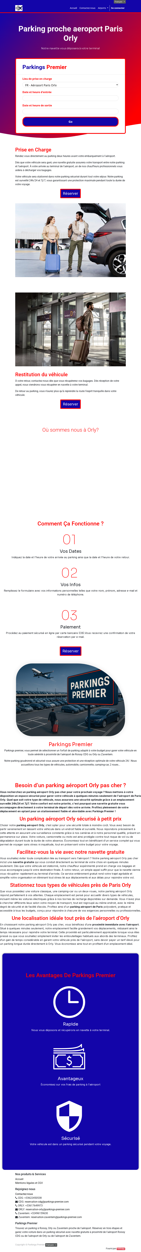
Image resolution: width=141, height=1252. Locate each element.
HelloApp (120, 1249)
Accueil (19, 1179)
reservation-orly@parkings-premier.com (48, 1209)
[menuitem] (73, 8)
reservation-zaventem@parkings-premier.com (56, 1217)
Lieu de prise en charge (37, 79)
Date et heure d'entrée (36, 92)
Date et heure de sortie (37, 105)
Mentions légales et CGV (29, 1182)
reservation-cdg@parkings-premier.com (47, 1201)
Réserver (70, 193)
